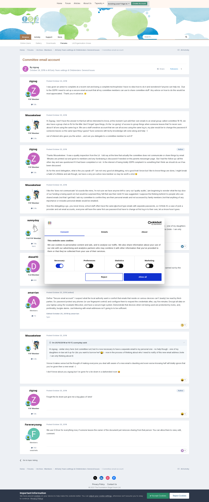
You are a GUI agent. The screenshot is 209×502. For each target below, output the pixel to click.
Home (59, 3)
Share (160, 69)
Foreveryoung (33, 424)
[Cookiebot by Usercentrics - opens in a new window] (150, 223)
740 (33, 448)
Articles (77, 3)
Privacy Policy (98, 484)
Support (49, 37)
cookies (37, 496)
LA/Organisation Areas (81, 43)
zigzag (36, 67)
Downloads (51, 43)
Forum (68, 3)
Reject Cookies (179, 496)
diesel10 (33, 257)
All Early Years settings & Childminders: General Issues (71, 70)
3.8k (34, 138)
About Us (87, 3)
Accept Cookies (158, 496)
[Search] (156, 37)
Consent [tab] (65, 232)
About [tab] (144, 232)
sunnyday (33, 220)
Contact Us (112, 484)
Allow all (143, 277)
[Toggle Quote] (50, 343)
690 (34, 280)
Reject (104, 277)
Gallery (39, 43)
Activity (37, 37)
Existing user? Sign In (118, 4)
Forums (64, 43)
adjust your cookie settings (100, 496)
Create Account (139, 3)
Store (60, 37)
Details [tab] (104, 232)
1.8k (33, 104)
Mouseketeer (33, 115)
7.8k (34, 243)
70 (34, 316)
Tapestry (99, 3)
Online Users (25, 43)
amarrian (33, 292)
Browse (25, 38)
